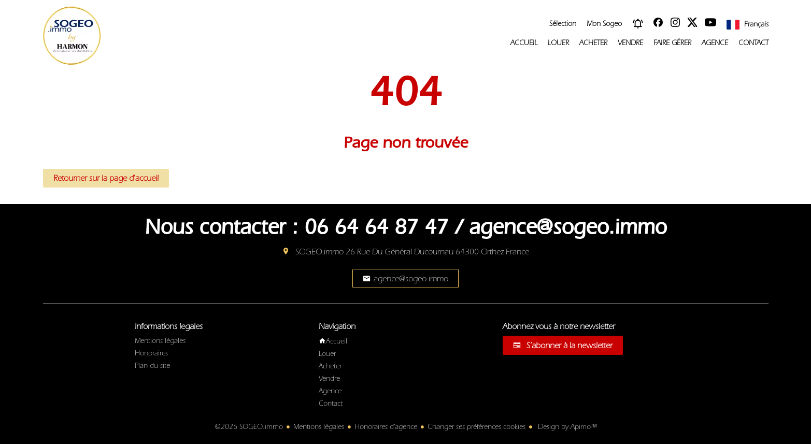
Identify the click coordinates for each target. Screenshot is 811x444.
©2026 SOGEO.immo (249, 427)
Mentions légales (318, 427)
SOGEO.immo (319, 251)
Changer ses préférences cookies (476, 427)
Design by (566, 427)
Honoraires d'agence (385, 427)
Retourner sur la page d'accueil (106, 178)
